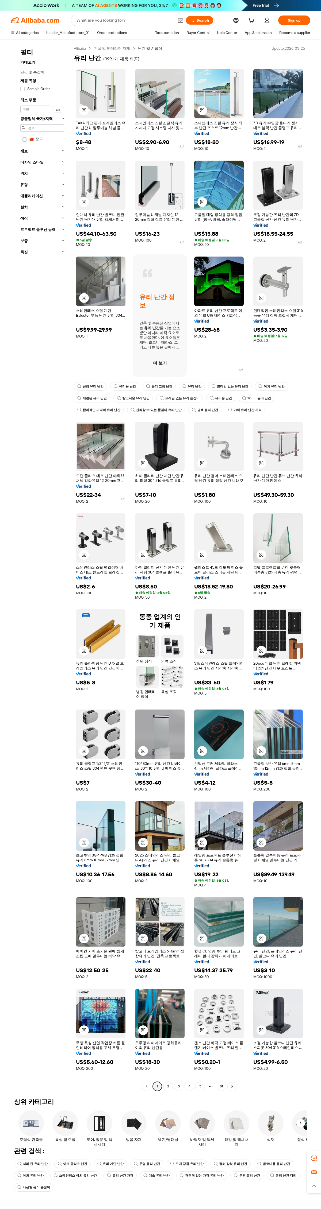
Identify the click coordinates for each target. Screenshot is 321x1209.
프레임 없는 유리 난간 (230, 386)
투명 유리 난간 (147, 1164)
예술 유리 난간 (156, 1175)
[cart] (252, 21)
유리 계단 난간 (110, 1164)
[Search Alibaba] (125, 20)
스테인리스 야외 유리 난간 (75, 1175)
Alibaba (80, 48)
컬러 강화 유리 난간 (230, 1164)
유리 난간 (191, 386)
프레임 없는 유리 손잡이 (180, 398)
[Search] (199, 20)
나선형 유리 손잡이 (33, 1187)
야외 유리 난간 (271, 386)
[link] (314, 1158)
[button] (180, 20)
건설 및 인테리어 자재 (112, 48)
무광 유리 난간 (247, 1175)
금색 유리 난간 (205, 410)
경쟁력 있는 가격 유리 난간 (202, 1175)
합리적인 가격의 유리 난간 (98, 410)
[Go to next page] (232, 1086)
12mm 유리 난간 (256, 398)
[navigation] (40, 568)
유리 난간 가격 (120, 1175)
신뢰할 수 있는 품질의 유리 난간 (156, 410)
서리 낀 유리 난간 (32, 1164)
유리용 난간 (125, 386)
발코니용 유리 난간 (133, 398)
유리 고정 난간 (159, 386)
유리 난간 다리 (283, 1175)
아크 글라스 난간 (72, 1164)
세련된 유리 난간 (92, 398)
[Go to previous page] (146, 1086)
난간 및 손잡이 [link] (150, 48)
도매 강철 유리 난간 (187, 1164)
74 (221, 1086)
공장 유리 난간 (90, 386)
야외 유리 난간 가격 (245, 410)
